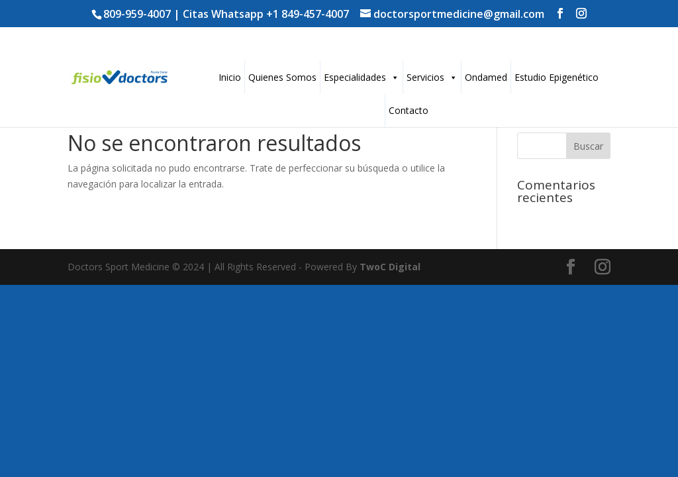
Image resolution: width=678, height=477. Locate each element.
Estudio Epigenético (556, 77)
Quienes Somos (282, 77)
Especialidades (361, 77)
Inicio (229, 77)
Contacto (408, 110)
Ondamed (486, 77)
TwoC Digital (390, 266)
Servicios (432, 77)
